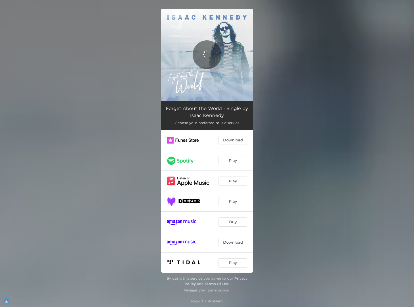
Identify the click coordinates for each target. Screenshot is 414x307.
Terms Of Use (217, 284)
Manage (190, 290)
